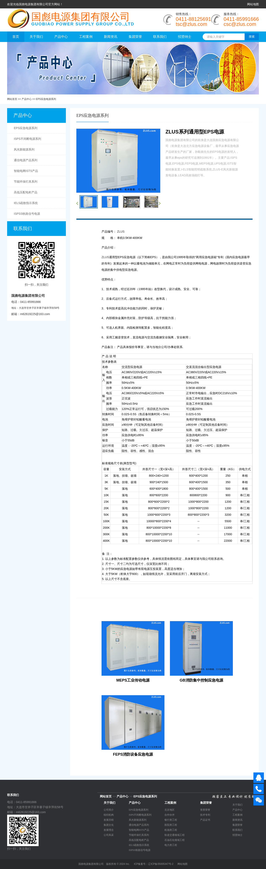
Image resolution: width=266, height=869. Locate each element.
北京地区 (169, 809)
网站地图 (253, 4)
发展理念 (109, 829)
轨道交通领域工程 (174, 835)
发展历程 (109, 819)
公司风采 (109, 835)
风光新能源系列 (24, 149)
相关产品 (86, 614)
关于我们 (36, 36)
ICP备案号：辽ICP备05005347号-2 (153, 863)
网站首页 (12, 99)
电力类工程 (170, 845)
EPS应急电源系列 (46, 99)
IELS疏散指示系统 (26, 203)
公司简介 (109, 809)
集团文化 (109, 824)
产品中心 (61, 36)
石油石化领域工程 (174, 840)
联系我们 (160, 36)
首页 (15, 36)
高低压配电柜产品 (25, 192)
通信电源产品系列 (25, 160)
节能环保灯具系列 (25, 181)
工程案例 (86, 36)
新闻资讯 (110, 36)
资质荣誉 (205, 809)
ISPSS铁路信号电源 (27, 213)
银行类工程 (170, 819)
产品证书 (205, 819)
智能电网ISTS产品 (26, 171)
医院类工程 (170, 824)
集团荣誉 (135, 36)
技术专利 (205, 814)
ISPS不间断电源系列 (27, 138)
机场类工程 (170, 829)
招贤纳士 (184, 36)
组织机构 (109, 814)
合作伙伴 (169, 814)
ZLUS (121, 231)
